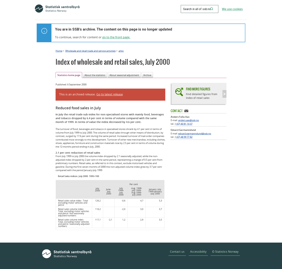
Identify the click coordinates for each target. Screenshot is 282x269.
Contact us (177, 252)
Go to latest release (109, 94)
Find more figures (198, 89)
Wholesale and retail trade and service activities (90, 50)
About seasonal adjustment (124, 75)
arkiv (121, 50)
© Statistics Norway (225, 252)
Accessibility (198, 252)
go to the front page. (116, 37)
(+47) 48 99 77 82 (183, 137)
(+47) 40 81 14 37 (183, 123)
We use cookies (232, 9)
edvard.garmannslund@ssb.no (194, 133)
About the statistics (95, 75)
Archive (147, 75)
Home (59, 50)
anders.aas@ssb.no (188, 120)
